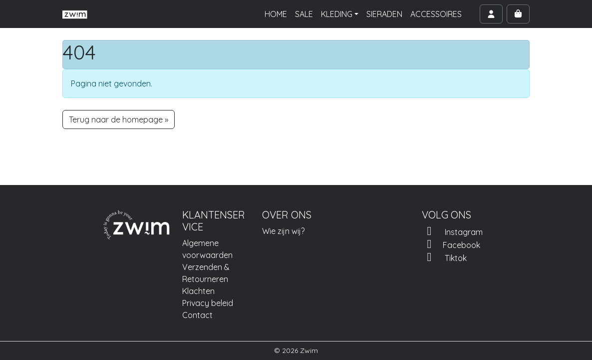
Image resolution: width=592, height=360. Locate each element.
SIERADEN (384, 14)
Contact (197, 315)
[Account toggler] (491, 14)
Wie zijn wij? (283, 231)
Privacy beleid (207, 303)
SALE (304, 14)
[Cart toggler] (518, 14)
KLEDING (336, 14)
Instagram (452, 231)
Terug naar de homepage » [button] (118, 119)
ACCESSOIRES (436, 14)
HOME (276, 14)
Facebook (451, 244)
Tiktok (444, 257)
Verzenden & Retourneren (206, 273)
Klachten (198, 291)
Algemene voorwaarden (207, 249)
